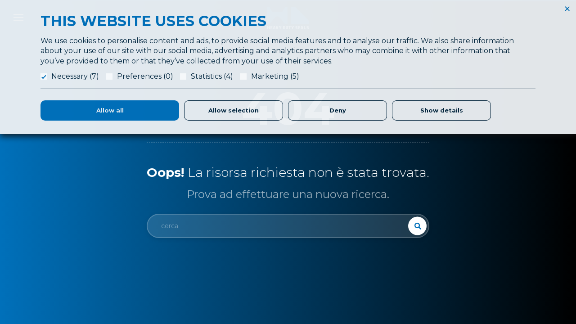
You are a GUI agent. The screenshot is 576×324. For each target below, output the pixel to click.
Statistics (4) (212, 76)
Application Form (351, 231)
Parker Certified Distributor (365, 296)
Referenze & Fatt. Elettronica (501, 220)
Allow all (110, 110)
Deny (337, 110)
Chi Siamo (341, 220)
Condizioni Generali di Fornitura (505, 242)
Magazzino (342, 285)
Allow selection (233, 110)
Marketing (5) (275, 76)
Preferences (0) (145, 76)
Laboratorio (343, 242)
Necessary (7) (75, 76)
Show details (441, 110)
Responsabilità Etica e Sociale (503, 231)
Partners (338, 274)
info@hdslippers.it (51, 271)
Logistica (339, 264)
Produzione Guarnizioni (360, 253)
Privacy (470, 253)
